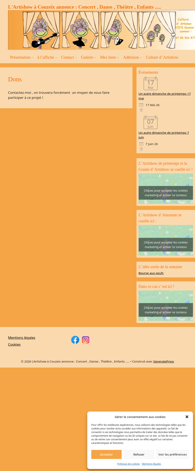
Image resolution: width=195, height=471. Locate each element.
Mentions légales (151, 464)
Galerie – (88, 57)
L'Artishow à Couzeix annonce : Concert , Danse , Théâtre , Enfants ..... (84, 7)
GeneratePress (163, 361)
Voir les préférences (172, 454)
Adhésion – (132, 57)
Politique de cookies (128, 464)
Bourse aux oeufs (151, 273)
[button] (187, 417)
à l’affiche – (47, 57)
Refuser (138, 454)
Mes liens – (109, 57)
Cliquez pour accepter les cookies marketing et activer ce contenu (166, 193)
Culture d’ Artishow (162, 57)
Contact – (69, 57)
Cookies (14, 344)
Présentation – (21, 57)
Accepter (106, 454)
